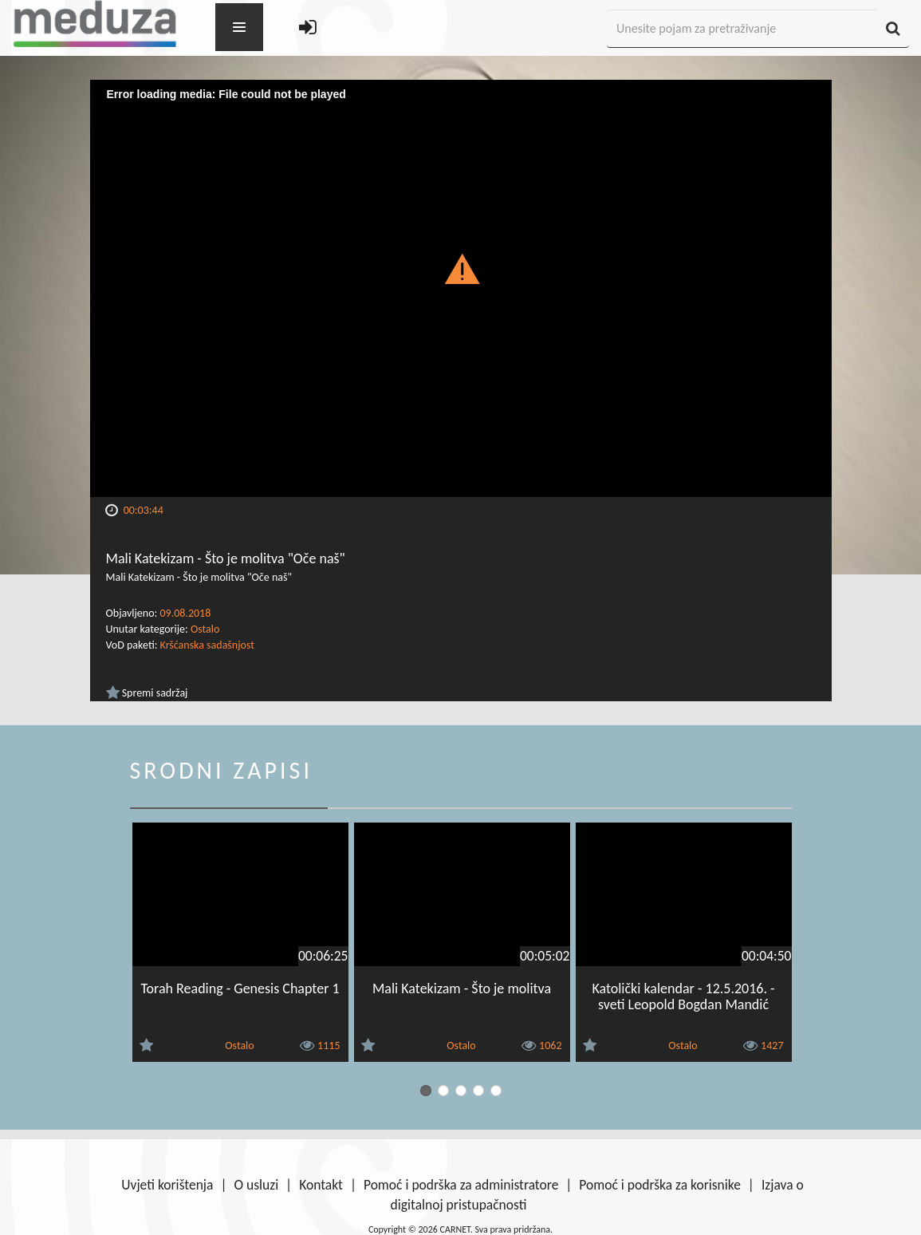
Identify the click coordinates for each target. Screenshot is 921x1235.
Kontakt (321, 1185)
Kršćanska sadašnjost (207, 645)
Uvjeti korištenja (167, 1185)
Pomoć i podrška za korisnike (660, 1185)
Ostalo (205, 629)
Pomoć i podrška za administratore (461, 1185)
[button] (460, 268)
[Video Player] (461, 288)
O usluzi (256, 1185)
